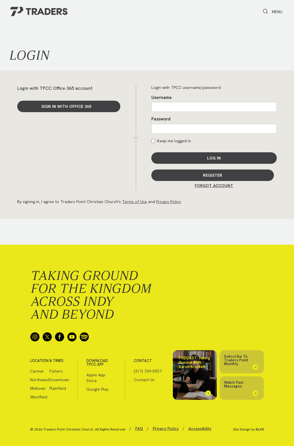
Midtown (38, 388)
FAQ (139, 428)
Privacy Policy (168, 201)
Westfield (38, 397)
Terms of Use (134, 201)
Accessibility (199, 428)
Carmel (37, 371)
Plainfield (57, 388)
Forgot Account (214, 185)
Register (212, 175)
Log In (214, 158)
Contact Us (144, 379)
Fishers (56, 371)
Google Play (97, 389)
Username (161, 97)
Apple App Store (95, 377)
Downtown (59, 379)
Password (161, 119)
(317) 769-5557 (148, 371)
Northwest (39, 379)
